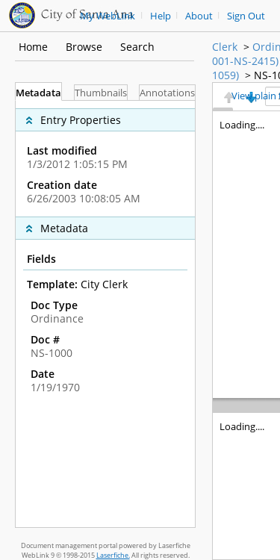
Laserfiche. (113, 555)
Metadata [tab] (38, 93)
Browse (84, 47)
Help (160, 16)
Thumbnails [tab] (101, 93)
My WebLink (107, 16)
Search (137, 47)
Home (33, 47)
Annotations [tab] (167, 93)
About (199, 16)
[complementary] (105, 158)
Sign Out (246, 16)
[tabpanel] (105, 314)
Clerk (224, 47)
